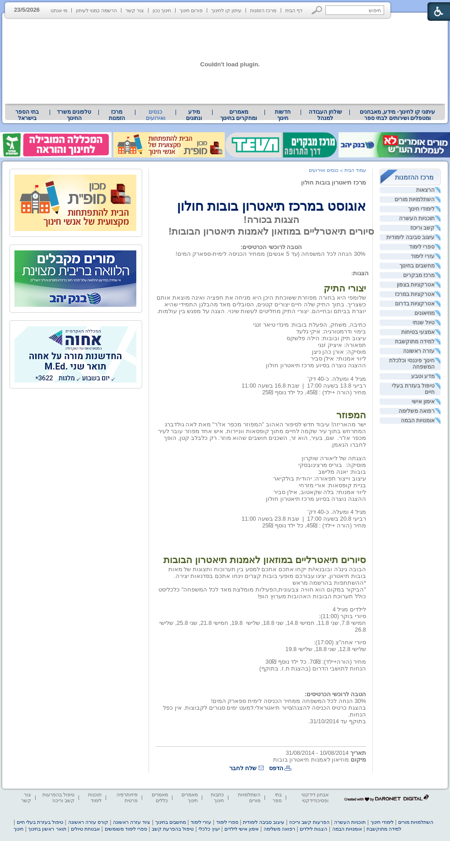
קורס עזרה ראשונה (88, 822)
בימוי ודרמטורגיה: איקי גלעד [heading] (331, 331)
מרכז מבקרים (419, 275)
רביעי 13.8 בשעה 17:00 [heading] (336, 385)
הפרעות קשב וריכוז (309, 822)
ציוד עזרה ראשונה (131, 822)
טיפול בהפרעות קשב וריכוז (58, 797)
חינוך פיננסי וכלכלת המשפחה (412, 363)
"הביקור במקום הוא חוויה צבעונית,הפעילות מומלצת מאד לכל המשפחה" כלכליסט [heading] (262, 589)
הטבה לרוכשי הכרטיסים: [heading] (271, 247)
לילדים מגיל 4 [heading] (349, 609)
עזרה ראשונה (419, 351)
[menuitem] (397, 115)
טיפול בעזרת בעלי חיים (413, 389)
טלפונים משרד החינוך (74, 115)
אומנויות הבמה (418, 420)
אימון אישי (423, 401)
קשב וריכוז (422, 228)
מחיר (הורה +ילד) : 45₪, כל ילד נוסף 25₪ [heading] (314, 392)
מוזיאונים (424, 313)
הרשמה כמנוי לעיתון (96, 10)
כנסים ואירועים (155, 115)
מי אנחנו (59, 10)
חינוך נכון (162, 10)
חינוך (18, 829)
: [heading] (352, 273)
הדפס (276, 768)
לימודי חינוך (421, 209)
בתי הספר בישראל (27, 115)
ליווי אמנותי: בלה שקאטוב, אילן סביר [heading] (320, 492)
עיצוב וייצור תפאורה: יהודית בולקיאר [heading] (319, 478)
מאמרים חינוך (189, 797)
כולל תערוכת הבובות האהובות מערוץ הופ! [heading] (312, 596)
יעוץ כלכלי (209, 829)
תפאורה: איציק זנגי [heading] (342, 345)
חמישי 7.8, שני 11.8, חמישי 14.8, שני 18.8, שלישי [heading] (306, 622)
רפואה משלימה (417, 411)
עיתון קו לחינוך (226, 10)
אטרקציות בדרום (415, 303)
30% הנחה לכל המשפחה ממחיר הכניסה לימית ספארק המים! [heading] (288, 701)
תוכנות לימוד (95, 797)
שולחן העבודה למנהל (325, 115)
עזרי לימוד (423, 256)
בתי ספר (277, 797)
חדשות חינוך (283, 115)
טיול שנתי (424, 322)
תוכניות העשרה (417, 218)
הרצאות (425, 190)
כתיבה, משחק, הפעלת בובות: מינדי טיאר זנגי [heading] (309, 324)
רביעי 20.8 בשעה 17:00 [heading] (336, 518)
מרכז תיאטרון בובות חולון (333, 182)
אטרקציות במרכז (415, 294)
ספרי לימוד (422, 247)
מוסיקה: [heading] (355, 465)
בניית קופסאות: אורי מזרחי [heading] (332, 485)
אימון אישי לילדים (241, 829)
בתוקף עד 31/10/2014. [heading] (337, 721)
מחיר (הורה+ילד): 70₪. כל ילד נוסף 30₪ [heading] (315, 661)
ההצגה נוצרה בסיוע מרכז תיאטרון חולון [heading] (316, 365)
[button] (317, 10)
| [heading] (303, 385)
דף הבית (293, 10)
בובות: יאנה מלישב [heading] (342, 471)
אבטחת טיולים (85, 829)
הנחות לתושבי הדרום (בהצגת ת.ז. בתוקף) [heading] (313, 668)
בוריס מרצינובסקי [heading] (320, 465)
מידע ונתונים (194, 115)
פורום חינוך (191, 10)
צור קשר (134, 10)
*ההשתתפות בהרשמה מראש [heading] (329, 582)
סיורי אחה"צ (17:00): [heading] (340, 642)
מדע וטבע (423, 376)
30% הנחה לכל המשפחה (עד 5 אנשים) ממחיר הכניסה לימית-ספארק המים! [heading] (271, 253)
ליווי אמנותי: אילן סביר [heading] (338, 358)
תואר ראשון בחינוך (47, 829)
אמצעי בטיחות (418, 332)
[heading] (365, 189)
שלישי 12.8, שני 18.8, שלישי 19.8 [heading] (325, 649)
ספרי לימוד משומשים (126, 829)
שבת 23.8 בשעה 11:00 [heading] (270, 518)
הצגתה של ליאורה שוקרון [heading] (334, 458)
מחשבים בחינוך (417, 266)
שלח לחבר (242, 768)
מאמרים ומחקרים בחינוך (238, 115)
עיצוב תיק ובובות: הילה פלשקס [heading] (326, 338)
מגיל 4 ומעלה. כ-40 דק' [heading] (336, 378)
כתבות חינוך (217, 797)
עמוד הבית (355, 170)
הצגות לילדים (313, 829)
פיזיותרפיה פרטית (127, 797)
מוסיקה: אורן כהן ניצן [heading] (339, 351)
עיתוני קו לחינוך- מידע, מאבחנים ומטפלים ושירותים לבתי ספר (398, 115)
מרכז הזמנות (263, 10)
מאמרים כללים (160, 797)
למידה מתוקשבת (415, 341)
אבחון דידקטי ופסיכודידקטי (315, 797)
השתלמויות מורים (414, 199)
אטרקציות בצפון (416, 285)
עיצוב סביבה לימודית (410, 237)
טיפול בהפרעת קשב (173, 829)
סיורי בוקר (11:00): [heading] (342, 616)
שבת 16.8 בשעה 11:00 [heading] (270, 385)
